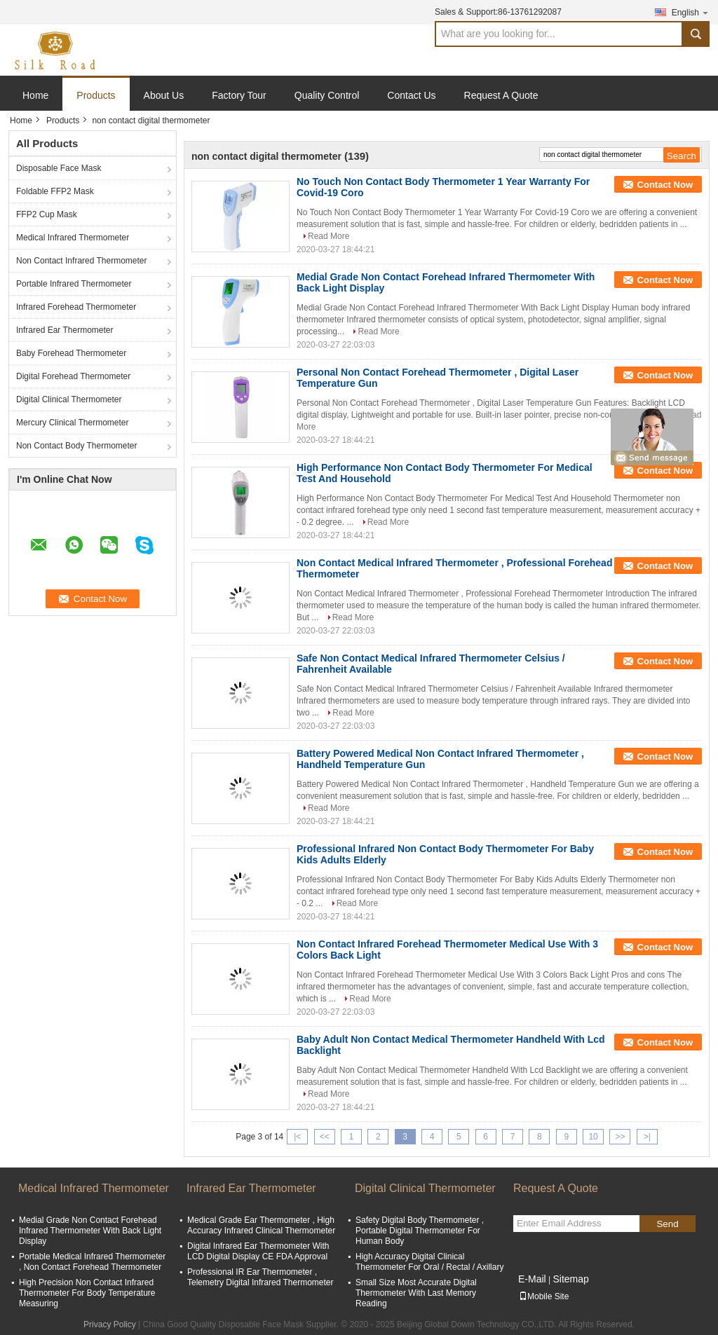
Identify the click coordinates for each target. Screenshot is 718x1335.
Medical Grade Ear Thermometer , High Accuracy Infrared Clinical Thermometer (261, 1225)
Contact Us (411, 95)
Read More (328, 236)
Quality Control (327, 95)
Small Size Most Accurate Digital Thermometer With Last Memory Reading (416, 1293)
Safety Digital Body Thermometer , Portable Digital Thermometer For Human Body (419, 1230)
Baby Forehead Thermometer (71, 353)
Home (35, 95)
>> (620, 1137)
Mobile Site (544, 1296)
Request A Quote (501, 95)
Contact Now (665, 184)
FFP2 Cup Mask (46, 214)
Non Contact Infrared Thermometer (81, 261)
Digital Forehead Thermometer (73, 376)
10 (592, 1137)
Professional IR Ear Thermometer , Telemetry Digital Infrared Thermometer (260, 1277)
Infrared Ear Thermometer (65, 330)
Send (667, 1224)
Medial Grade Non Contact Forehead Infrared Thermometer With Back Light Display (90, 1230)
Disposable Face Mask (58, 168)
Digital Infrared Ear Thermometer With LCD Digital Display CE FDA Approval (258, 1251)
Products (95, 95)
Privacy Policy (109, 1324)
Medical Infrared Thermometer (72, 237)
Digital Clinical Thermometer (69, 399)
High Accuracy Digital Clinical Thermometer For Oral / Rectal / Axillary (429, 1262)
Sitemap (570, 1279)
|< (297, 1137)
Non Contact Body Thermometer (76, 446)
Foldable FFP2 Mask (55, 191)
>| (647, 1137)
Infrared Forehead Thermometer (76, 307)
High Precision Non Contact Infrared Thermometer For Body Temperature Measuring (87, 1293)
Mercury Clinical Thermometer (72, 422)
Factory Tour (239, 95)
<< (325, 1137)
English (691, 12)
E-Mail (532, 1279)
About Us (164, 95)
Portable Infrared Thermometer (74, 284)
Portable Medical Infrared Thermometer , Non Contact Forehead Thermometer (92, 1262)
